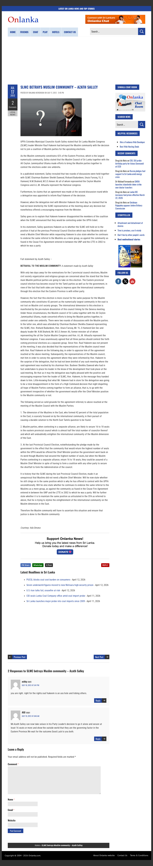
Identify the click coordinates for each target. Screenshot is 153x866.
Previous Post (19, 657)
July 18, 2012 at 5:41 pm (30, 685)
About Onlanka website (104, 855)
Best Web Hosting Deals (129, 146)
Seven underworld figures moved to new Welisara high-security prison (59, 585)
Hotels (55, 32)
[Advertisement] (76, 61)
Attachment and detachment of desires (130, 224)
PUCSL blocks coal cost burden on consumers (48, 579)
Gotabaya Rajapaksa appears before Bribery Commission (128, 205)
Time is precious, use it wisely (129, 230)
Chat (35, 32)
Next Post (99, 657)
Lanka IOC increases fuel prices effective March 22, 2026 (130, 194)
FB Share (26, 565)
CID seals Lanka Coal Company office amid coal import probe (55, 596)
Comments (12, 107)
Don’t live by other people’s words (131, 234)
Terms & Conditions (139, 855)
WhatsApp (37, 565)
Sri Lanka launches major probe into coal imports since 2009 (55, 601)
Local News (13, 113)
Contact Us (122, 855)
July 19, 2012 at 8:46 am (30, 716)
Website (12, 820)
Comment (13, 764)
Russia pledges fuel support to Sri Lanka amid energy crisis (130, 174)
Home (13, 32)
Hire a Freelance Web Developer (132, 142)
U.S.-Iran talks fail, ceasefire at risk (43, 590)
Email (11, 810)
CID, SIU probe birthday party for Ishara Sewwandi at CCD (129, 163)
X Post (49, 565)
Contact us (70, 32)
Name (11, 799)
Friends (24, 32)
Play (45, 32)
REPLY (105, 565)
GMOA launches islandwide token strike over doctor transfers (128, 184)
